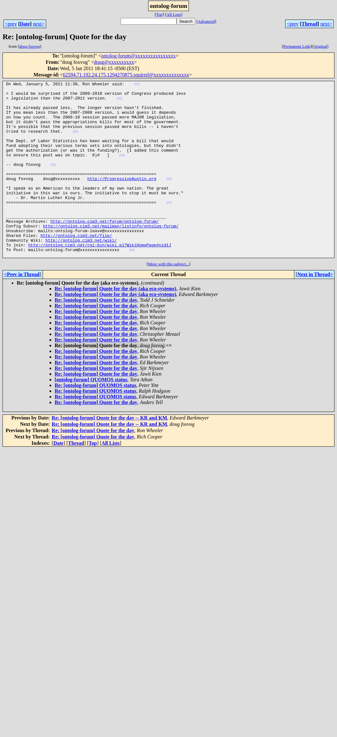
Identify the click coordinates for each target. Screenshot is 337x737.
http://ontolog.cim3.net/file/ (76, 266)
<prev (11, 24)
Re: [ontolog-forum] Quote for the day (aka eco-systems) (115, 323)
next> (39, 24)
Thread (309, 24)
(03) (75, 142)
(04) (122, 170)
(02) (120, 102)
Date (25, 24)
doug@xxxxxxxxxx (114, 62)
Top (159, 14)
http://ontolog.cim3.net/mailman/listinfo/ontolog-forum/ (110, 255)
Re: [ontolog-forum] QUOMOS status (95, 420)
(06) (169, 199)
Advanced (206, 21)
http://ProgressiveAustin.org (121, 198)
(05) (53, 182)
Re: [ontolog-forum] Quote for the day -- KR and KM (109, 453)
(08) (132, 284)
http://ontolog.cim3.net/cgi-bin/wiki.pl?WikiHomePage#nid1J (99, 278)
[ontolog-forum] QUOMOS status (91, 414)
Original (320, 46)
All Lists (173, 14)
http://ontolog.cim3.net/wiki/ (81, 272)
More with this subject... (168, 299)
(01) (137, 85)
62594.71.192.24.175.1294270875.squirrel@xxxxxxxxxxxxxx (126, 74)
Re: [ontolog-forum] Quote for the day (96, 335)
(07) (169, 227)
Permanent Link (296, 46)
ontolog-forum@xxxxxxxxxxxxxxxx (138, 55)
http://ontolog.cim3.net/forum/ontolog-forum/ (104, 249)
